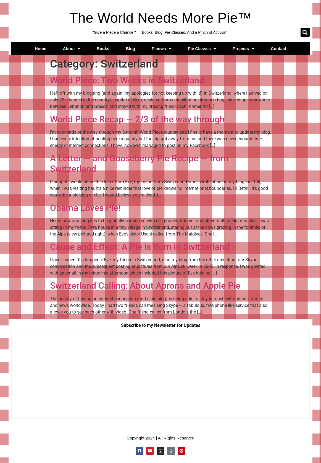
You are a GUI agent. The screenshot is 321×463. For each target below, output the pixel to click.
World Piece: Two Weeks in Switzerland (127, 80)
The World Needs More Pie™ (160, 18)
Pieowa (161, 49)
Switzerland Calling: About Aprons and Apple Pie (145, 285)
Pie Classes (202, 49)
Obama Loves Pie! (85, 208)
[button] (305, 32)
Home (40, 48)
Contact (278, 48)
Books (103, 48)
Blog (130, 48)
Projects (243, 49)
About (71, 49)
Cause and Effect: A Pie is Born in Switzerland (139, 247)
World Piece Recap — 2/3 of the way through (137, 119)
